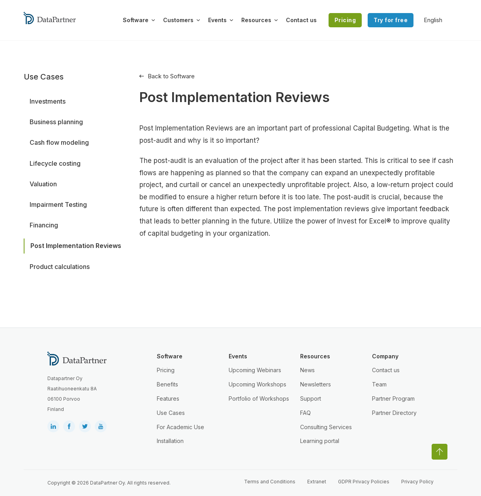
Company (385, 356)
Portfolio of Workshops (259, 398)
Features (168, 398)
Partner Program (393, 398)
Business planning (56, 122)
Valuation (43, 184)
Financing (44, 225)
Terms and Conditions (269, 482)
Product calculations (60, 267)
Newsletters (315, 384)
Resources (256, 20)
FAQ (305, 412)
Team (379, 384)
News (307, 370)
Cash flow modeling (59, 142)
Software (135, 20)
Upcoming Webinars (255, 370)
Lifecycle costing (55, 163)
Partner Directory (394, 412)
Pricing (345, 20)
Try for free (391, 20)
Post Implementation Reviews (75, 246)
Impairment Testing (58, 204)
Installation (170, 440)
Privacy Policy (417, 482)
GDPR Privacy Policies (363, 482)
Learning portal (319, 440)
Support (310, 398)
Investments (48, 101)
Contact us (301, 20)
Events (217, 20)
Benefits (167, 384)
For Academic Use (180, 427)
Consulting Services (326, 427)
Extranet (316, 482)
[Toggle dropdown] (153, 20)
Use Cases (171, 412)
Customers (178, 20)
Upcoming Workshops (257, 384)
